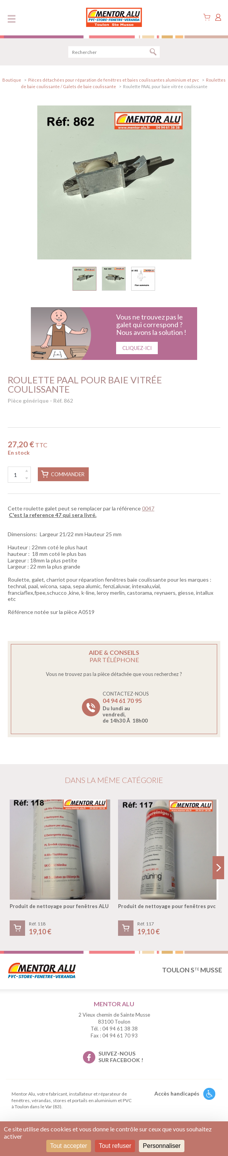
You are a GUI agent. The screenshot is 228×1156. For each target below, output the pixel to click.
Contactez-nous (126, 707)
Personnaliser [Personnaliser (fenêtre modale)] (162, 1146)
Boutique (11, 79)
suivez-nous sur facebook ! (120, 1056)
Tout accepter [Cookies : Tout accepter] (68, 1146)
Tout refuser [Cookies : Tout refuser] (115, 1146)
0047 (148, 508)
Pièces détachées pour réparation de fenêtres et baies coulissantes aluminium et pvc (113, 79)
